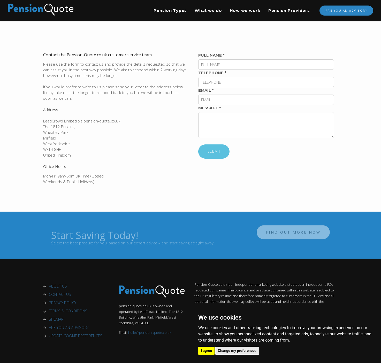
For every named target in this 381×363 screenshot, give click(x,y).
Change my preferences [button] (237, 351)
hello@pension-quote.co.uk (149, 332)
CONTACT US (60, 294)
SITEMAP (56, 319)
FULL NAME (211, 55)
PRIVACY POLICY (62, 302)
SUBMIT (214, 151)
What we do (208, 10)
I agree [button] (206, 351)
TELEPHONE (212, 72)
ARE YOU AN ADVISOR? (68, 327)
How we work (245, 10)
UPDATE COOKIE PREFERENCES (75, 335)
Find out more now (293, 230)
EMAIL (206, 90)
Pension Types (170, 10)
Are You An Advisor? (346, 10)
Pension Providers (289, 10)
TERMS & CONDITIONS (68, 310)
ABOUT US (58, 286)
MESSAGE (209, 107)
